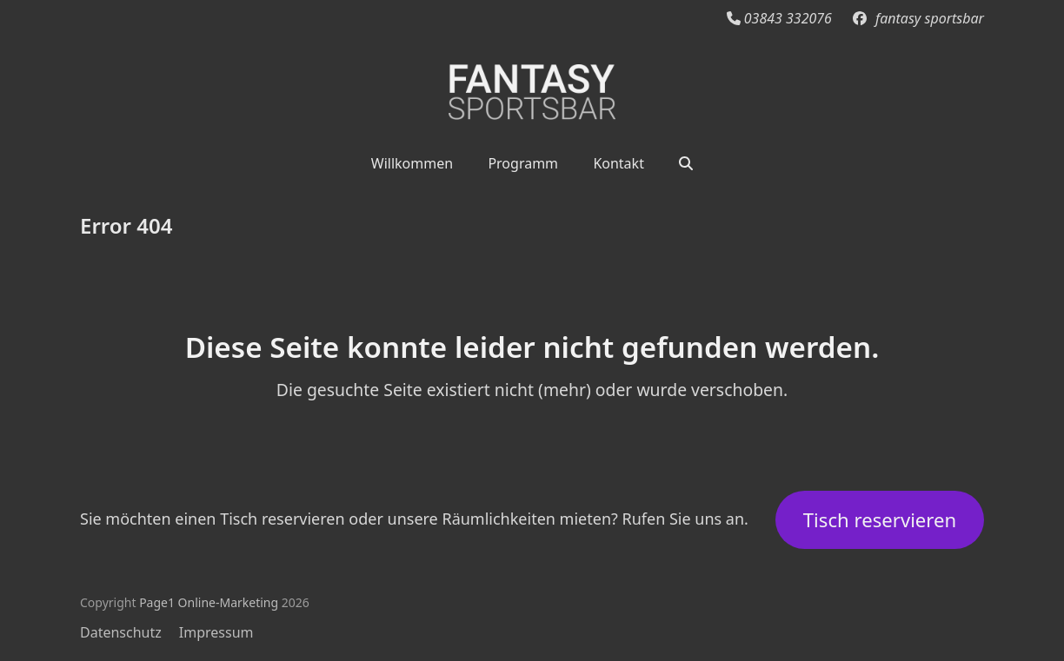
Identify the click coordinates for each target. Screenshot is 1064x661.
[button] (685, 162)
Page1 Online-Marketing (208, 602)
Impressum (216, 632)
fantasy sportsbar (929, 18)
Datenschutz (121, 632)
